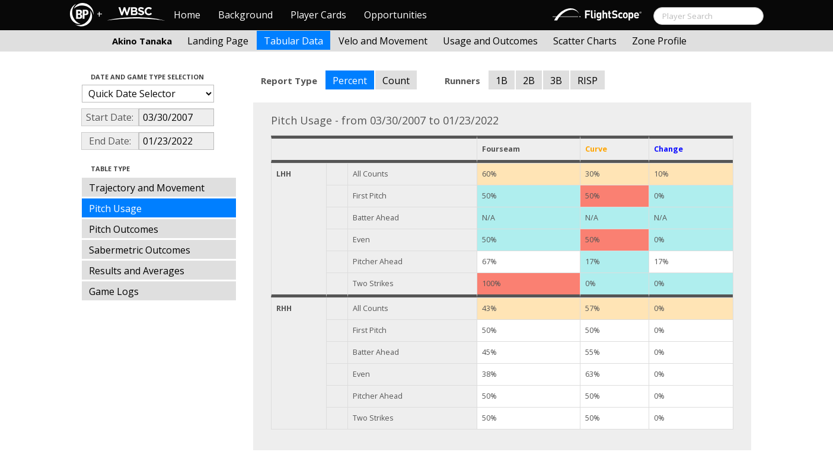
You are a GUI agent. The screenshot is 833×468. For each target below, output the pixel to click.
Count (396, 80)
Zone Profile (659, 40)
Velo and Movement (383, 40)
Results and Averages (136, 270)
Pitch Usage (115, 208)
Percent (350, 80)
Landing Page (217, 40)
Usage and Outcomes (490, 40)
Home (187, 14)
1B (502, 80)
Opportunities (395, 14)
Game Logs (114, 291)
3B (556, 80)
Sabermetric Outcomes (139, 250)
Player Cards (318, 14)
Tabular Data (293, 40)
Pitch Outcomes (123, 229)
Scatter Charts (585, 40)
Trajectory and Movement (147, 187)
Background (245, 14)
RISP (587, 80)
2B (529, 80)
